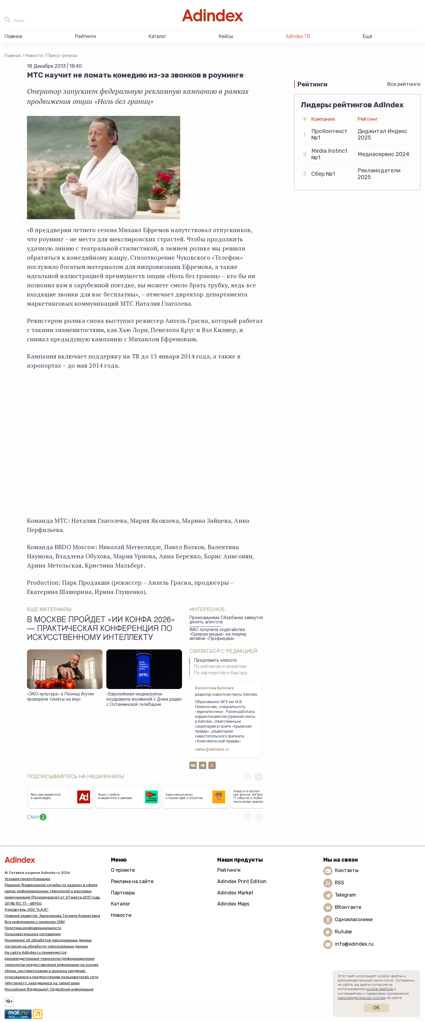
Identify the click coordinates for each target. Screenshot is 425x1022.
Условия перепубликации (27, 879)
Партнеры (123, 893)
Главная (13, 55)
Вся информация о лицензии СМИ (35, 922)
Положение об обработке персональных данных (48, 940)
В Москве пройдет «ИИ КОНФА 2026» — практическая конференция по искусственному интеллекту (101, 629)
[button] (259, 777)
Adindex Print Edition (242, 881)
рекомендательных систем (361, 998)
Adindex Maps (233, 904)
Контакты (347, 870)
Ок (376, 1008)
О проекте (123, 870)
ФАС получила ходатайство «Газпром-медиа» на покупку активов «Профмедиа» (217, 634)
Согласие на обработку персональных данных (46, 946)
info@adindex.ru (354, 944)
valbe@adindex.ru (212, 750)
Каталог (120, 904)
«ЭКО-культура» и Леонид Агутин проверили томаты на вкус (60, 697)
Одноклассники (354, 919)
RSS (339, 883)
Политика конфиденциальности (33, 928)
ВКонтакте (348, 907)
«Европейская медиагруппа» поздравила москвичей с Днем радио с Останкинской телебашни (144, 699)
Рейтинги (229, 870)
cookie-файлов (379, 989)
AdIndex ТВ (298, 36)
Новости (34, 55)
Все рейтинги (403, 84)
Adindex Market (235, 893)
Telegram (345, 895)
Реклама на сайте (132, 881)
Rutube (343, 932)
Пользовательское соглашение (33, 934)
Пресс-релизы (62, 55)
